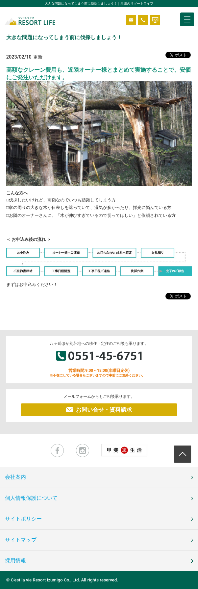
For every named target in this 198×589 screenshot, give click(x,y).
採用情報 (15, 561)
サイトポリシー (23, 519)
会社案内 (15, 477)
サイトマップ (21, 540)
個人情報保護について (31, 498)
